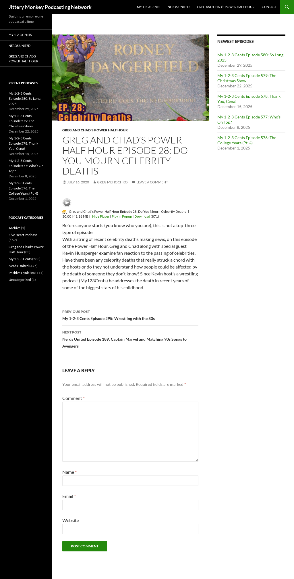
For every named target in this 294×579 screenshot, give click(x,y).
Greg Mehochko (112, 182)
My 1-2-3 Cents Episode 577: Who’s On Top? (26, 165)
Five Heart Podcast (23, 235)
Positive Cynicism (22, 273)
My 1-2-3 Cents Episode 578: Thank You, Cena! (23, 143)
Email (69, 496)
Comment (73, 398)
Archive (14, 228)
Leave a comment (152, 182)
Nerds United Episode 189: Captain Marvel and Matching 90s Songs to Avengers (130, 338)
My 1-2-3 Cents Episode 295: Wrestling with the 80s (130, 314)
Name (69, 472)
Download (142, 216)
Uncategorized (20, 279)
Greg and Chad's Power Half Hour (95, 130)
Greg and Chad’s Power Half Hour (225, 7)
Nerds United (178, 7)
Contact (269, 7)
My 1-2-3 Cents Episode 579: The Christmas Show (21, 121)
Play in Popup (122, 216)
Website (70, 520)
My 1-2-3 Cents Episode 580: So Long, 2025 (25, 98)
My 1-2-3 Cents (148, 7)
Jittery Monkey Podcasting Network (50, 7)
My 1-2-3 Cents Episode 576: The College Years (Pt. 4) (246, 140)
